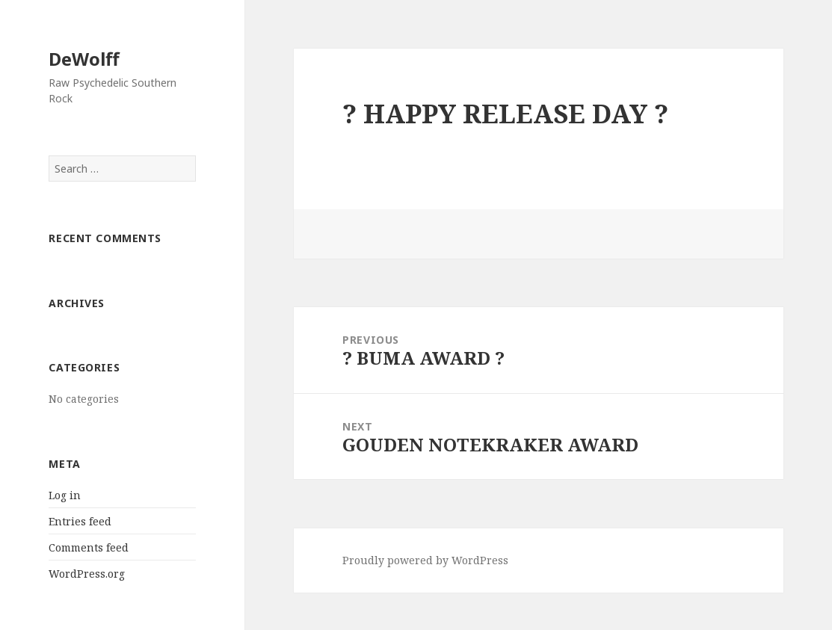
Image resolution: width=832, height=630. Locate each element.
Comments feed (89, 547)
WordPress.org (87, 573)
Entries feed (80, 521)
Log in (65, 495)
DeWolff (84, 58)
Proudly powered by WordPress (425, 560)
